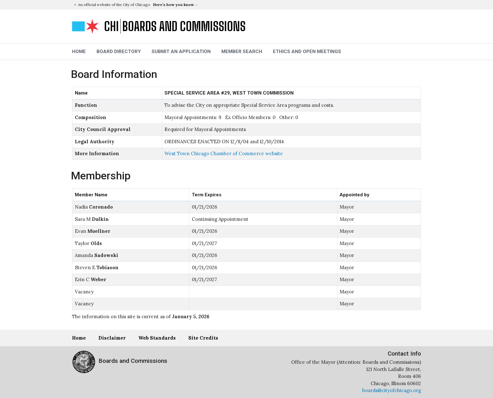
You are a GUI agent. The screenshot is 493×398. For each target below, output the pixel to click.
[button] (247, 5)
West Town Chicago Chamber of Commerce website (223, 153)
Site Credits (203, 338)
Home (79, 338)
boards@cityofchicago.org (391, 390)
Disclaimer (112, 338)
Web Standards (157, 338)
